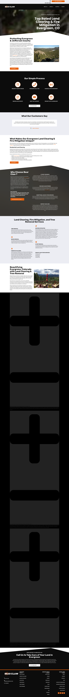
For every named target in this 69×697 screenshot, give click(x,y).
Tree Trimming (22, 684)
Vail (48, 690)
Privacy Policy (62, 686)
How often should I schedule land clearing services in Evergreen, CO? (20, 524)
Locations (57, 7)
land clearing (15, 55)
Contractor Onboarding (60, 682)
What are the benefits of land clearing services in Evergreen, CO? (20, 406)
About (64, 674)
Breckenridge (47, 688)
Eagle (48, 684)
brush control (26, 177)
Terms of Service (62, 688)
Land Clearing (22, 674)
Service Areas (45, 671)
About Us (46, 7)
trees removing (16, 155)
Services (52, 7)
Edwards (47, 692)
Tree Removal (22, 682)
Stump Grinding (22, 686)
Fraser (48, 676)
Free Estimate (62, 690)
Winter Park (47, 674)
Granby (48, 678)
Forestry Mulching (23, 676)
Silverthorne (47, 686)
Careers (62, 6)
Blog (64, 680)
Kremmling (47, 682)
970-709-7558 (48, 2)
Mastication (22, 680)
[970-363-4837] (50, 1)
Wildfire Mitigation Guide (60, 684)
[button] (34, 350)
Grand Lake (47, 680)
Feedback (63, 678)
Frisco (48, 694)
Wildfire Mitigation (23, 678)
